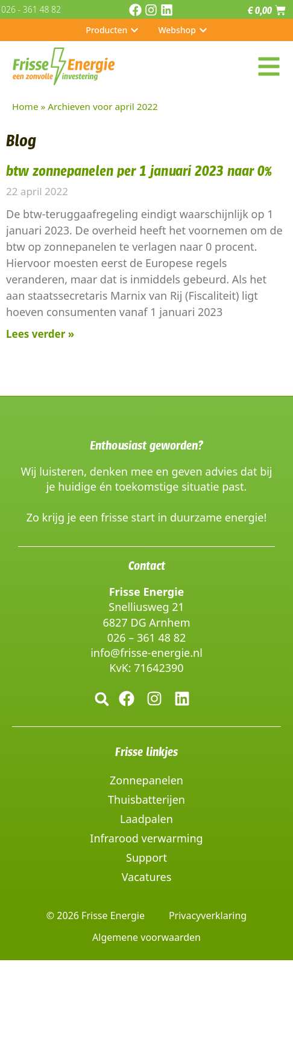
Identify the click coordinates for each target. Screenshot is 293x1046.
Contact (146, 565)
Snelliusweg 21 (146, 606)
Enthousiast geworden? (146, 445)
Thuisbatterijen (146, 799)
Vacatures (147, 877)
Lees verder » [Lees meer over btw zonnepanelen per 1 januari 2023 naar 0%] (40, 334)
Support (146, 857)
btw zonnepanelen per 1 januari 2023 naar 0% (139, 171)
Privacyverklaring (208, 915)
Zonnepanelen (146, 780)
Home (25, 106)
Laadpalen (146, 819)
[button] (101, 698)
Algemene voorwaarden (146, 937)
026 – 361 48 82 (146, 637)
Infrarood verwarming (146, 838)
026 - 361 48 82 (31, 9)
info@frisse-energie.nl (146, 652)
